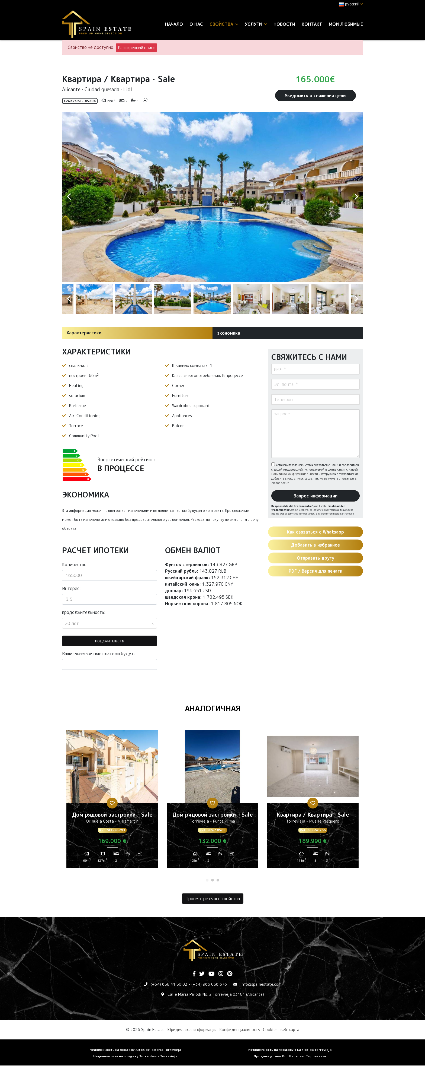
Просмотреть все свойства (212, 899)
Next (356, 197)
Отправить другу (315, 558)
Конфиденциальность (240, 1029)
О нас (196, 24)
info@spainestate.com (260, 984)
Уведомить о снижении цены (315, 96)
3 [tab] (218, 880)
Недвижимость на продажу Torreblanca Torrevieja (135, 1056)
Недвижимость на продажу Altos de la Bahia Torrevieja (135, 1049)
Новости (284, 24)
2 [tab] (212, 880)
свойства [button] (224, 24)
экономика (228, 333)
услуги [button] (256, 24)
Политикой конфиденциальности (295, 474)
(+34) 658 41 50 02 (169, 984)
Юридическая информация (192, 1029)
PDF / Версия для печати (315, 571)
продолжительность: (83, 612)
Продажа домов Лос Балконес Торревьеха (290, 1056)
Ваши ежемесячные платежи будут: (98, 653)
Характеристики (83, 333)
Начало (174, 24)
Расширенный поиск (136, 47)
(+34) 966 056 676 (209, 984)
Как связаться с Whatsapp (315, 532)
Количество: (75, 564)
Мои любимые (346, 24)
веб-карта (290, 1029)
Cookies (270, 1029)
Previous (69, 197)
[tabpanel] (112, 801)
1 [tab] (207, 880)
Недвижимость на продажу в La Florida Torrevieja (289, 1049)
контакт (312, 24)
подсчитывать (109, 641)
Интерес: (71, 588)
